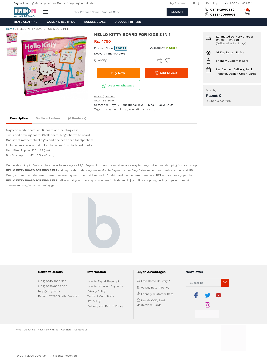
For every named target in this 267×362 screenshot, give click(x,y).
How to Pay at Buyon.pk (103, 281)
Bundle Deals (95, 21)
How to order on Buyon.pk (105, 286)
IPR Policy (94, 301)
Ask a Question (104, 96)
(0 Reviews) (77, 118)
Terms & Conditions (100, 296)
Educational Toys (132, 104)
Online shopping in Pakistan (25, 165)
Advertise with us (48, 329)
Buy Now (118, 73)
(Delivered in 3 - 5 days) (231, 43)
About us (29, 329)
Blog (196, 3)
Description (19, 118)
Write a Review (48, 118)
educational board (141, 109)
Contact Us (80, 329)
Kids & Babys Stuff (160, 104)
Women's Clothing (60, 21)
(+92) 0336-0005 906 (52, 286)
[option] (54, 66)
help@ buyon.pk (49, 291)
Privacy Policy (96, 291)
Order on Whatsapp (118, 85)
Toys (113, 104)
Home (10, 28)
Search (177, 11)
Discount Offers (128, 21)
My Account (178, 3)
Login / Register (240, 2)
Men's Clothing (26, 21)
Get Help (212, 3)
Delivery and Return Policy (105, 306)
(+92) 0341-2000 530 (52, 281)
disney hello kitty (114, 109)
